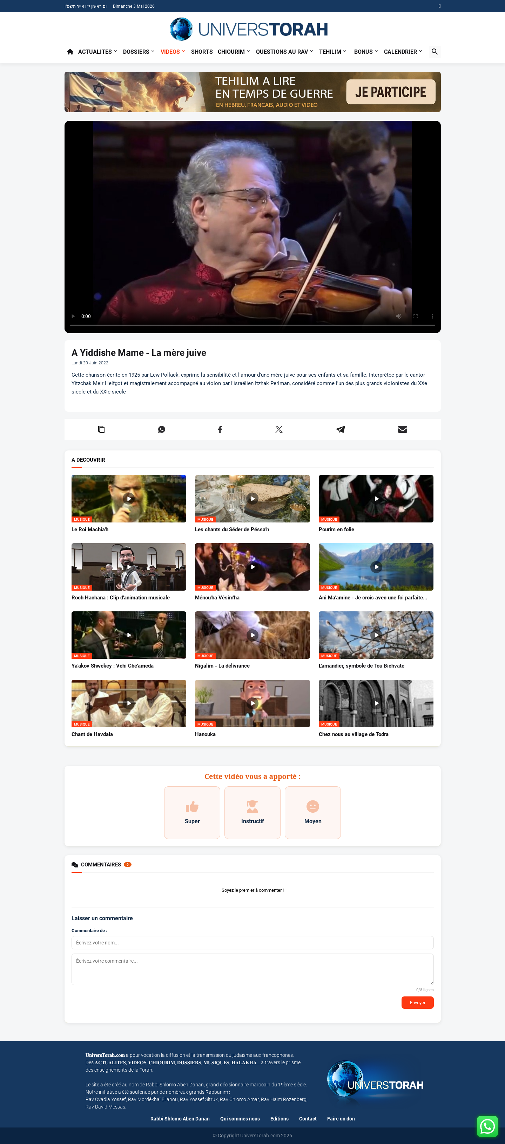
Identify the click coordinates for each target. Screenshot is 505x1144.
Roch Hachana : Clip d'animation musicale (121, 597)
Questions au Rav (282, 51)
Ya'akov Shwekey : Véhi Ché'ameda (113, 666)
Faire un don (341, 1119)
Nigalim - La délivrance (222, 666)
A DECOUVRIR (88, 460)
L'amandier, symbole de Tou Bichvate (361, 666)
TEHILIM (330, 51)
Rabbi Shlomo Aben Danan (180, 1119)
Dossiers (136, 51)
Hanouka (205, 734)
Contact (308, 1119)
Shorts (202, 51)
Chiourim (231, 51)
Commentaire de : (89, 930)
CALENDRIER (400, 51)
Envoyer (417, 1002)
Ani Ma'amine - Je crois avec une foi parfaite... (373, 597)
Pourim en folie (336, 529)
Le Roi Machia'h (90, 529)
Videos (170, 51)
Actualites (95, 51)
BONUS (363, 51)
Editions (279, 1119)
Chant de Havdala (92, 734)
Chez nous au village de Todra (354, 734)
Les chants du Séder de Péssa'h (232, 529)
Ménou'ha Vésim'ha (217, 597)
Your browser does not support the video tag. (253, 227)
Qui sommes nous (240, 1119)
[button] (435, 52)
